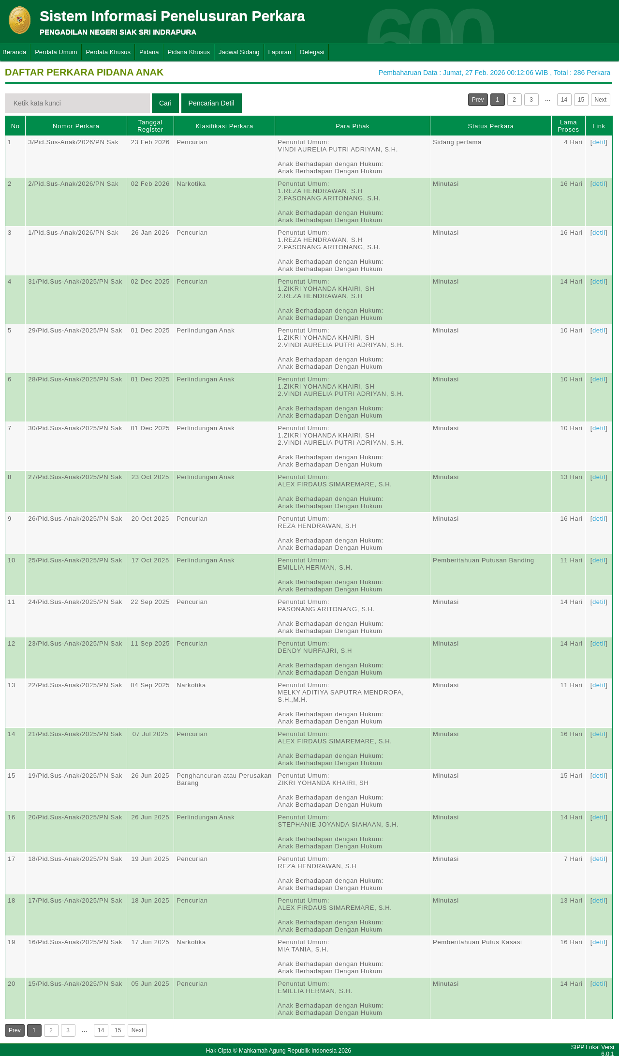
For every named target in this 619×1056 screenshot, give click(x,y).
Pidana (149, 52)
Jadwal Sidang (239, 52)
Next (601, 99)
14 (564, 99)
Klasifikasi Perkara (224, 126)
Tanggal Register (150, 126)
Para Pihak (352, 126)
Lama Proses (568, 126)
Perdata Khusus (108, 52)
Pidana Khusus (189, 52)
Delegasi (312, 52)
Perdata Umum (56, 52)
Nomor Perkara (76, 126)
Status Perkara (491, 126)
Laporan (280, 52)
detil (598, 142)
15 (581, 99)
